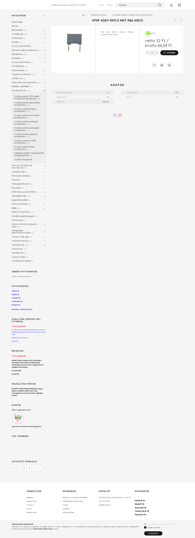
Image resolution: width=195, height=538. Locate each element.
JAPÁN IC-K (19, 78)
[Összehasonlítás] (161, 65)
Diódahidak (18, 38)
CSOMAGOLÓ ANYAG (22, 261)
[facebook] (115, 115)
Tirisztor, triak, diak (22, 237)
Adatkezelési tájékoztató (73, 501)
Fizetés (65, 505)
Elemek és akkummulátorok (26, 50)
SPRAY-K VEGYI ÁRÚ (22, 212)
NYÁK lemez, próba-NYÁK (25, 192)
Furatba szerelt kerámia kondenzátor (25, 110)
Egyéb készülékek (21, 200)
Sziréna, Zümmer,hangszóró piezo (24, 225)
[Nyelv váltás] (101, 4)
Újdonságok (17, 22)
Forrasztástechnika (22, 62)
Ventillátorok (19, 253)
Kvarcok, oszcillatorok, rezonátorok (22, 166)
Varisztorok (19, 249)
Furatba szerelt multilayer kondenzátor (26, 122)
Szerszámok (18, 220)
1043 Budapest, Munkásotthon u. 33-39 (115, 497)
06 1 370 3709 (80, 5)
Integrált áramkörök (23, 74)
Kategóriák (19, 15)
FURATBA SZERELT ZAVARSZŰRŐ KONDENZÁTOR (29, 154)
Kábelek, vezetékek (22, 86)
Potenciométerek (21, 204)
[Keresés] (140, 4)
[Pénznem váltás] (109, 4)
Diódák (17, 42)
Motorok (17, 180)
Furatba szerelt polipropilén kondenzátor (26, 129)
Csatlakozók (20, 34)
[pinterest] (120, 115)
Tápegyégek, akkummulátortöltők (23, 231)
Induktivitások (20, 70)
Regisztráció (32, 501)
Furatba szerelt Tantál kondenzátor (24, 148)
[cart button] (179, 4)
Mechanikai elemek (22, 176)
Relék (16, 208)
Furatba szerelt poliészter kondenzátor (26, 135)
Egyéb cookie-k (154, 536)
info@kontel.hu (105, 505)
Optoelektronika (21, 196)
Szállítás (66, 509)
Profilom (30, 505)
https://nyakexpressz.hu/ (21, 410)
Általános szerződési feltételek (75, 497)
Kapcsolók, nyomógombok (26, 82)
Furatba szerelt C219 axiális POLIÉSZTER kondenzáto (27, 97)
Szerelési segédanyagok (25, 216)
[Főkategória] (83, 15)
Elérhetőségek (68, 512)
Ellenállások (20, 54)
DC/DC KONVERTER (22, 46)
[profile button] (171, 4)
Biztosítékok (19, 30)
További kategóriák (23, 159)
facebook (135, 521)
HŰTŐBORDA (19, 66)
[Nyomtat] (169, 65)
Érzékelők (18, 58)
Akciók (15, 26)
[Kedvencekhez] (154, 65)
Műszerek (18, 188)
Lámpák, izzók (20, 171)
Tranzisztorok (20, 245)
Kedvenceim (32, 512)
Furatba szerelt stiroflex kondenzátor (25, 141)
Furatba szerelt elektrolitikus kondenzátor (27, 103)
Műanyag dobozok (22, 184)
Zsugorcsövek (20, 257)
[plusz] (156, 53)
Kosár (29, 509)
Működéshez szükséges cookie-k (161, 533)
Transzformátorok (22, 241)
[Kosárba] (169, 52)
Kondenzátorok (21, 90)
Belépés (30, 497)
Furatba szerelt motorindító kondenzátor (27, 116)
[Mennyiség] (152, 52)
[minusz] (147, 53)
